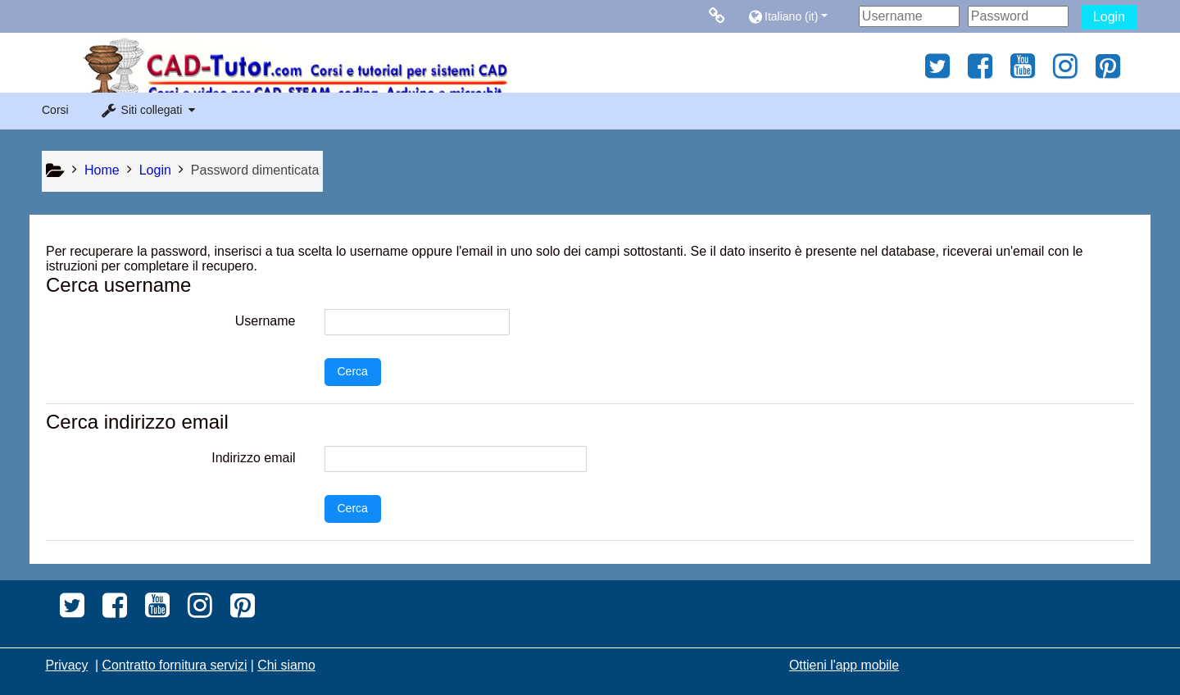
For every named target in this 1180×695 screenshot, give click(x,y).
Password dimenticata (255, 170)
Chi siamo (286, 665)
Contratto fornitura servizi (174, 665)
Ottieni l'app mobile (844, 665)
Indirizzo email (253, 458)
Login (1109, 17)
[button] (799, 16)
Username (265, 321)
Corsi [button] (55, 109)
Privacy (66, 665)
